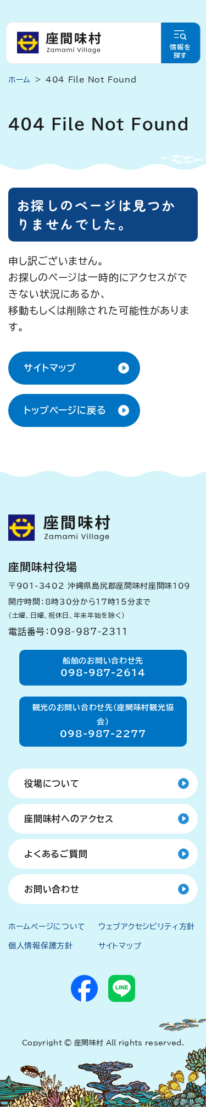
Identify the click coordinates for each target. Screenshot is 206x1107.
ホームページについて (47, 926)
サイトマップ (50, 367)
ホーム (19, 80)
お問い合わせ (52, 889)
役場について (52, 783)
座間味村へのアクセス (69, 818)
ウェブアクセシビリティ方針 (146, 926)
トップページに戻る (65, 410)
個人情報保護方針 (40, 946)
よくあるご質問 (56, 854)
